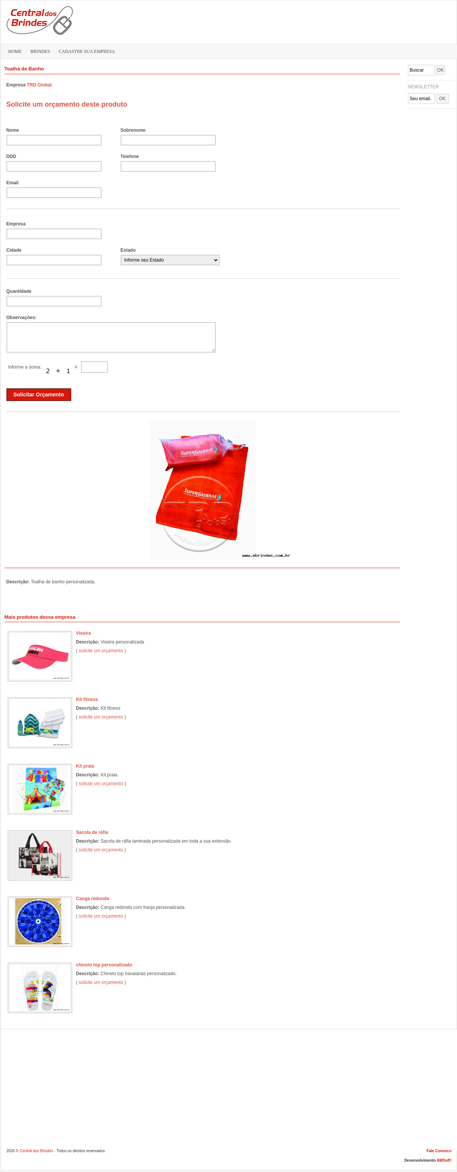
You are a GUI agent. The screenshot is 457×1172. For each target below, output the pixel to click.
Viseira (83, 633)
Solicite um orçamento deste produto (66, 104)
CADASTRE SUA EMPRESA (87, 51)
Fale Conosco (439, 1151)
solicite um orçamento (101, 650)
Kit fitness (87, 699)
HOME (15, 51)
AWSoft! (444, 1160)
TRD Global (39, 85)
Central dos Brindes (36, 1151)
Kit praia (85, 766)
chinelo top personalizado (104, 965)
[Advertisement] (431, 158)
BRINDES (40, 51)
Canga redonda (92, 898)
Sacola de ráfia (92, 832)
